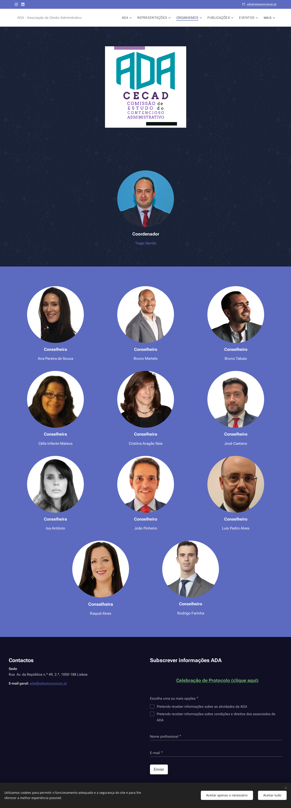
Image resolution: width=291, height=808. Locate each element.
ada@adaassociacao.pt (262, 4)
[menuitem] (131, 17)
